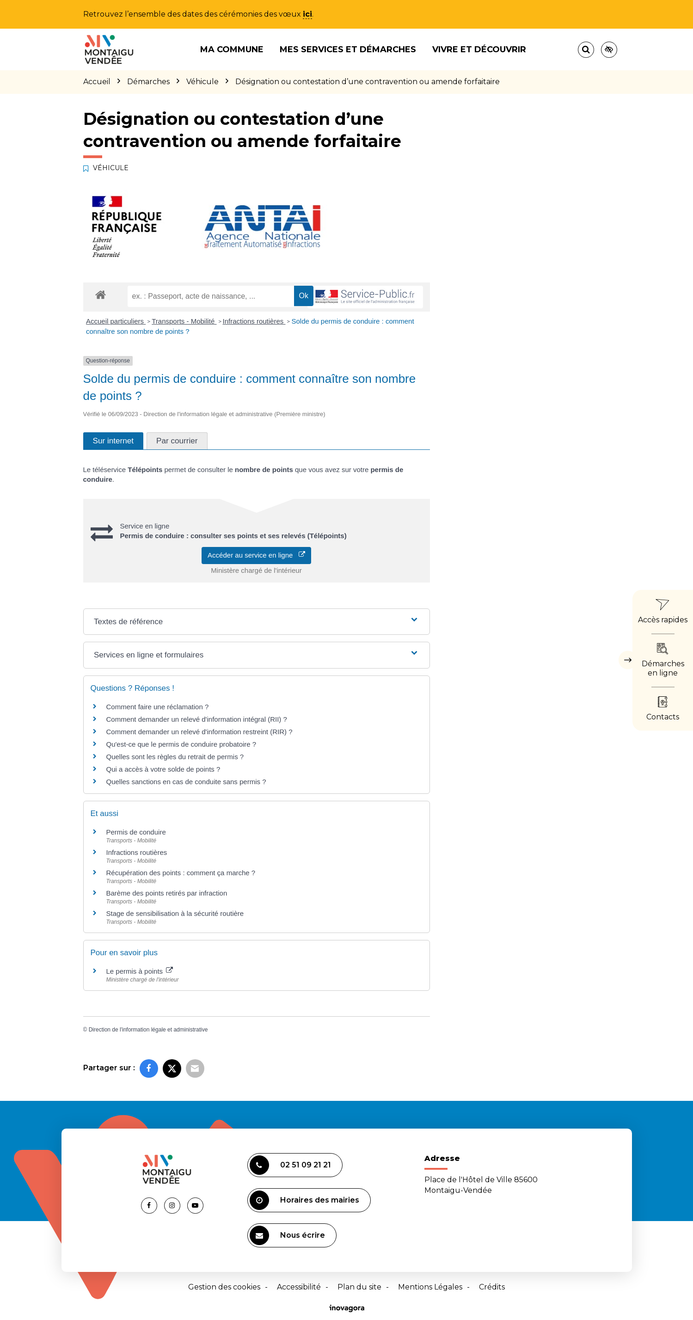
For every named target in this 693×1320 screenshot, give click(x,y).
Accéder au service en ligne (256, 555)
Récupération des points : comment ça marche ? (181, 873)
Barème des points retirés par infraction (166, 893)
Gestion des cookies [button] (224, 1287)
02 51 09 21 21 (290, 1165)
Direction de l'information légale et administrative (148, 1029)
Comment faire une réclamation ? (157, 707)
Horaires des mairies (304, 1200)
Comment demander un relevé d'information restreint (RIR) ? (199, 732)
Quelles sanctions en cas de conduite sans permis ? (186, 782)
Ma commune (232, 49)
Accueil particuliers (116, 321)
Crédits (492, 1287)
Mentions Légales (430, 1287)
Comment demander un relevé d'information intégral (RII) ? (196, 719)
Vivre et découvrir (479, 49)
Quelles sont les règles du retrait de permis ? (175, 757)
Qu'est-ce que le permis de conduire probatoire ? (181, 744)
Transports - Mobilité (184, 321)
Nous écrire (287, 1235)
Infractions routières (254, 321)
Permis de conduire (136, 832)
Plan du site (359, 1287)
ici (307, 14)
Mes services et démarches (348, 49)
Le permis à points (139, 971)
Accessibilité (299, 1287)
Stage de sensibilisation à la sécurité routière (175, 913)
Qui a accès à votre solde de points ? (163, 769)
